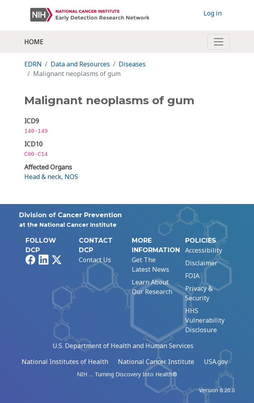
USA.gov (216, 361)
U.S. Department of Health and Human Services (123, 345)
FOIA (192, 275)
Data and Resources (80, 64)
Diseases (132, 64)
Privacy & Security (199, 293)
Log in (212, 13)
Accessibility (203, 250)
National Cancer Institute (156, 361)
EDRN (33, 64)
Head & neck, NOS (51, 176)
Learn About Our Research (152, 287)
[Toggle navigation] (218, 42)
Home (33, 41)
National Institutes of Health (64, 361)
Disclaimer (201, 263)
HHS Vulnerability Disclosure (205, 320)
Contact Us (95, 259)
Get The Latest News (150, 264)
